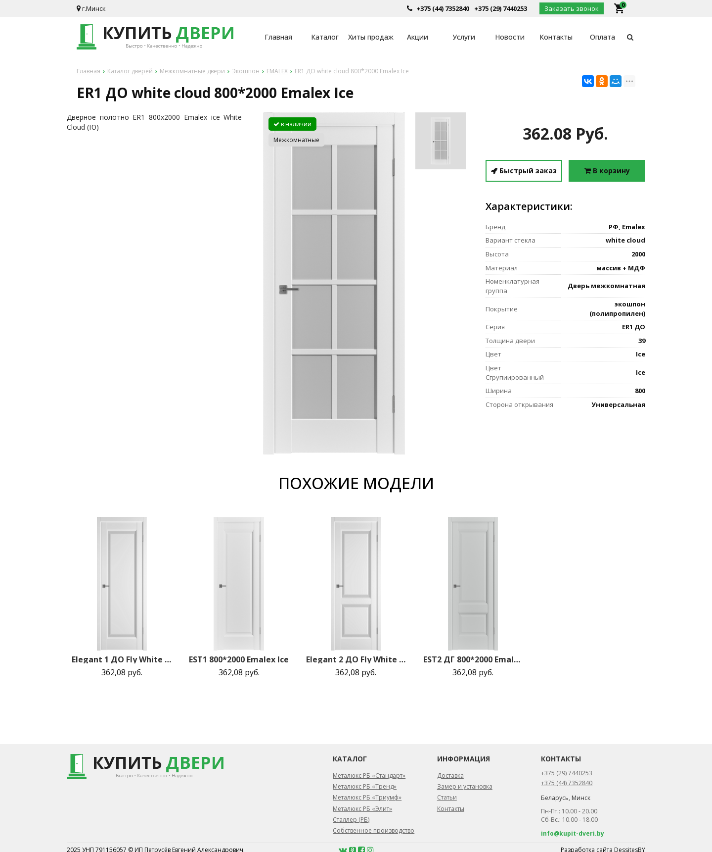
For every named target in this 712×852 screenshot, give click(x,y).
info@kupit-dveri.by (572, 833)
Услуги (463, 37)
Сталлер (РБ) (351, 819)
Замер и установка (464, 786)
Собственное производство (373, 830)
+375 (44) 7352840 (442, 8)
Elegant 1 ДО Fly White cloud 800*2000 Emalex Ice (122, 659)
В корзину (607, 170)
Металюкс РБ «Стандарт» (369, 775)
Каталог (325, 37)
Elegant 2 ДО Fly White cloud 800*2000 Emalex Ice (356, 659)
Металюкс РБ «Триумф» (367, 797)
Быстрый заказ (524, 170)
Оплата (602, 37)
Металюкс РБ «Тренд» (365, 786)
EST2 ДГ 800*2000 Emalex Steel (473, 659)
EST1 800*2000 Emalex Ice (239, 659)
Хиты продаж (371, 37)
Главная (278, 37)
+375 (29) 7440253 (500, 8)
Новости (510, 37)
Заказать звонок (571, 8)
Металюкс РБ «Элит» (362, 808)
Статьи (447, 797)
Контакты (556, 37)
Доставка (450, 775)
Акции (417, 37)
